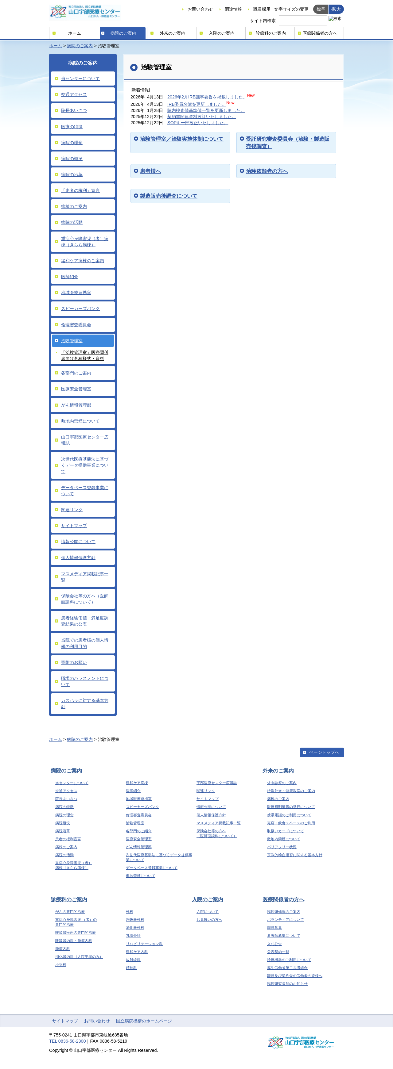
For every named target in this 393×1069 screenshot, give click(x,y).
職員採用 (261, 9)
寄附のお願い (74, 662)
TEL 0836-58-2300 (67, 1041)
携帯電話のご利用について (289, 815)
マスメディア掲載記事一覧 (84, 576)
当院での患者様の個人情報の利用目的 (84, 643)
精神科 (131, 968)
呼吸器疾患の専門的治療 (75, 932)
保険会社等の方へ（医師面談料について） (84, 598)
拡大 (336, 9)
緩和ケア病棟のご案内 (82, 260)
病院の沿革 (72, 174)
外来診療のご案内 (282, 783)
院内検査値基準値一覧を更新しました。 (206, 110)
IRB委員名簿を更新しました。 (196, 104)
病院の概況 (72, 158)
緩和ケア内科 (137, 952)
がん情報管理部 (76, 405)
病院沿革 (62, 831)
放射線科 (133, 960)
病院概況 (62, 823)
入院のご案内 (222, 33)
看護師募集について (283, 935)
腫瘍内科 (62, 949)
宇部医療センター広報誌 (216, 783)
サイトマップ (74, 525)
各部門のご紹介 (139, 831)
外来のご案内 (172, 33)
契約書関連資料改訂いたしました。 (201, 116)
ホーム (74, 33)
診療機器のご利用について (289, 960)
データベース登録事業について (84, 490)
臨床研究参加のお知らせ (287, 984)
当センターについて (80, 78)
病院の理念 (72, 142)
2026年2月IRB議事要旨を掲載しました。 (207, 96)
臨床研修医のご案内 (283, 912)
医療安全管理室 (76, 388)
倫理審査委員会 (76, 324)
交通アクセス (74, 94)
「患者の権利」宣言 (80, 190)
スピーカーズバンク (80, 308)
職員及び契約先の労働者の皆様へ (294, 976)
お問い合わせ (200, 9)
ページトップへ (324, 752)
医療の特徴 (72, 126)
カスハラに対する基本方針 (84, 703)
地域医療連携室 (76, 292)
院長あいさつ (74, 110)
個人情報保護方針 (78, 557)
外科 (129, 912)
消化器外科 (135, 927)
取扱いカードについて (285, 831)
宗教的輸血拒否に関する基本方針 (294, 855)
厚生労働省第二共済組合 (287, 968)
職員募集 (274, 927)
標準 (321, 8)
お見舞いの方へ (209, 919)
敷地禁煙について (140, 876)
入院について (207, 912)
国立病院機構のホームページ (144, 1020)
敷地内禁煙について (80, 421)
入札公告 (274, 944)
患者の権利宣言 (68, 839)
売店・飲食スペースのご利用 (291, 823)
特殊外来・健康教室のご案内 (291, 791)
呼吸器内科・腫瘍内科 (73, 941)
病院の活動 (72, 222)
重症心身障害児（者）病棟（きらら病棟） (84, 241)
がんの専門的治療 (70, 912)
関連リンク (72, 509)
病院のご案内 (123, 33)
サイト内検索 (263, 20)
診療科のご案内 (271, 33)
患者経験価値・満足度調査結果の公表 (84, 620)
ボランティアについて (285, 919)
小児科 (60, 965)
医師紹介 (69, 276)
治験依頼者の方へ (267, 171)
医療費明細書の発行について (291, 807)
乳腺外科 (133, 935)
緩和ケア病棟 (137, 783)
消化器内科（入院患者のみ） (79, 957)
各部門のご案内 (76, 372)
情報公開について (78, 541)
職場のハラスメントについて (84, 681)
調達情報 (233, 9)
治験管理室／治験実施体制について (182, 139)
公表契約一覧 (278, 952)
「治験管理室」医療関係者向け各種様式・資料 (84, 355)
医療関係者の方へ (320, 33)
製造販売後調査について (168, 196)
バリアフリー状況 (282, 847)
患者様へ (150, 171)
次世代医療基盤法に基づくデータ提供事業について (84, 465)
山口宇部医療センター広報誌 (84, 440)
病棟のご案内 (74, 206)
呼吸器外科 (135, 919)
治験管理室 (72, 340)
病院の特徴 (64, 807)
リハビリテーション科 (144, 944)
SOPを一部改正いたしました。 (197, 122)
